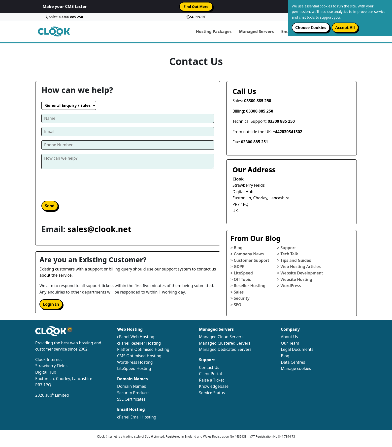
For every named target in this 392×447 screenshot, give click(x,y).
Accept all (345, 27)
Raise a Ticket (211, 380)
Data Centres (293, 362)
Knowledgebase (214, 386)
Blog (285, 355)
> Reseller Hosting (247, 285)
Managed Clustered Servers (224, 343)
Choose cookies (310, 27)
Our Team (290, 343)
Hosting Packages (214, 31)
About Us (289, 336)
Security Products (133, 392)
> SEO (235, 304)
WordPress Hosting (135, 362)
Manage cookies (296, 368)
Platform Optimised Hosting (143, 349)
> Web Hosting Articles (299, 266)
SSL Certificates (131, 399)
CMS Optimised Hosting (139, 355)
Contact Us (209, 367)
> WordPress (289, 285)
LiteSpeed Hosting (134, 368)
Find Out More (196, 6)
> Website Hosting (294, 279)
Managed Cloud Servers (221, 336)
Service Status (212, 392)
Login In (51, 304)
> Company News (247, 254)
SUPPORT (196, 16)
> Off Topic (240, 279)
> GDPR (237, 266)
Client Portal (210, 373)
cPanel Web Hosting (135, 336)
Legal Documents (297, 349)
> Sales (237, 292)
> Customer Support (249, 260)
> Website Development (300, 273)
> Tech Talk (287, 254)
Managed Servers (256, 31)
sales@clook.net (99, 229)
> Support (286, 247)
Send (50, 206)
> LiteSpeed (241, 273)
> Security (239, 298)
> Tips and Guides (294, 260)
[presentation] (79, 184)
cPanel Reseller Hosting (139, 343)
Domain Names (131, 386)
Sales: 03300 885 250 (64, 16)
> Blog (236, 247)
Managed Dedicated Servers (225, 349)
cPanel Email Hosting (136, 417)
